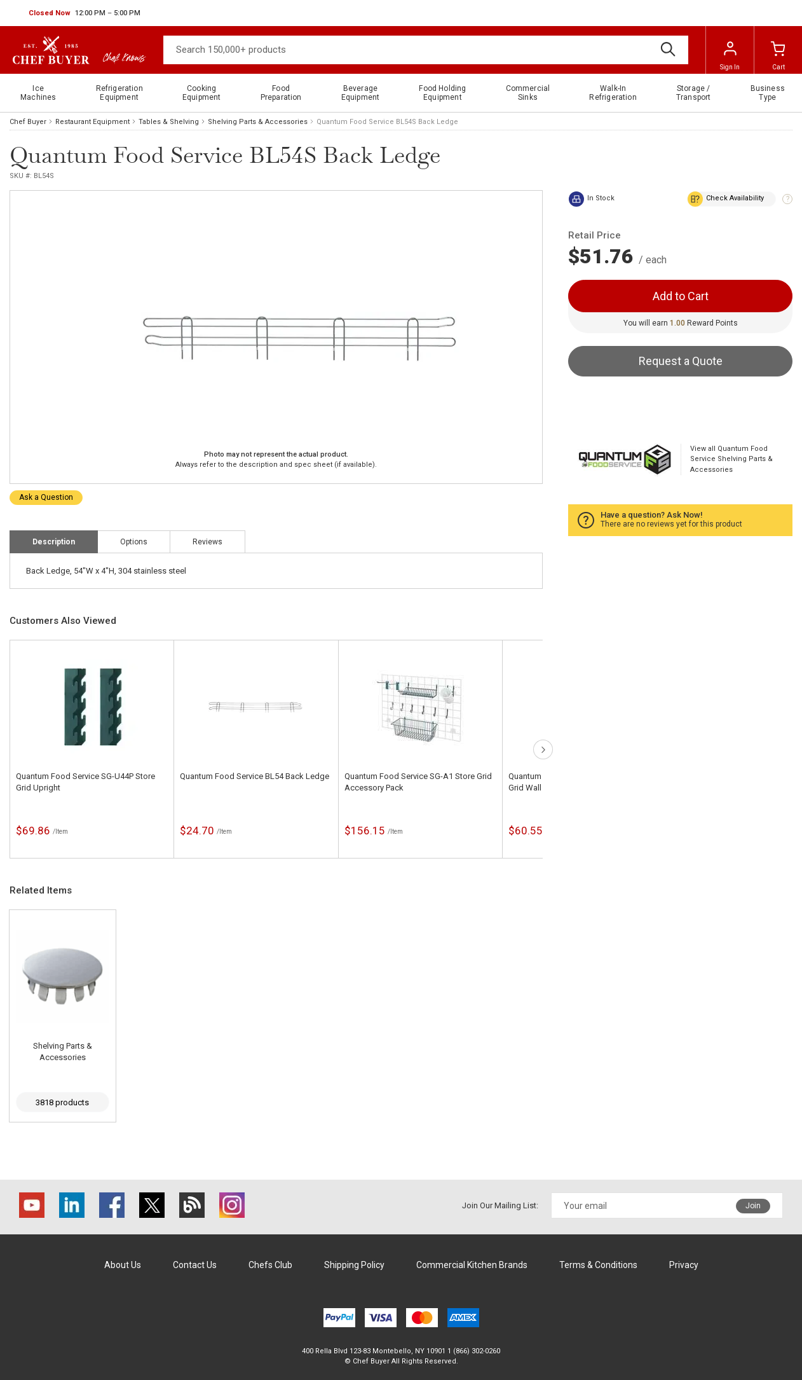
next (543, 749)
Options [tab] (133, 541)
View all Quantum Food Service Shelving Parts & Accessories (731, 459)
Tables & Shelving (169, 122)
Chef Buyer (28, 122)
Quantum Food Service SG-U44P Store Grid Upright (85, 781)
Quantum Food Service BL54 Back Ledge (254, 776)
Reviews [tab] (207, 541)
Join (753, 1205)
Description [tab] (53, 541)
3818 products (62, 1102)
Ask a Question (46, 497)
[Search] (425, 50)
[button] (84, 13)
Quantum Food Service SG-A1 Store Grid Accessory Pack (418, 781)
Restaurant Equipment (92, 122)
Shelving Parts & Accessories (258, 122)
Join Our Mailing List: (500, 1205)
